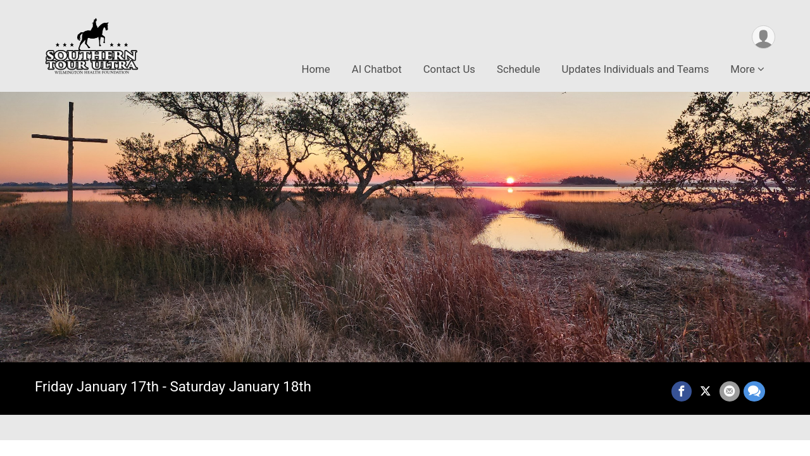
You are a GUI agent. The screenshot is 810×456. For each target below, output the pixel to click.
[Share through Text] (754, 391)
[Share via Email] (730, 391)
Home (316, 69)
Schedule (518, 69)
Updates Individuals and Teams (635, 69)
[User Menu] (763, 37)
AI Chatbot (377, 69)
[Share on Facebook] (681, 391)
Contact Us (449, 69)
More (742, 69)
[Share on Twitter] (705, 391)
